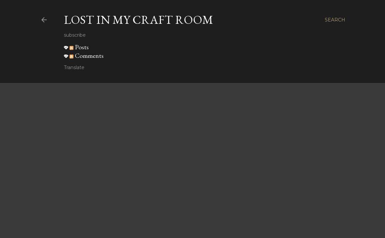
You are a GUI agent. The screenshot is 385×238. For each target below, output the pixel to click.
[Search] (335, 20)
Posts (79, 47)
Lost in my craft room (138, 19)
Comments (87, 55)
